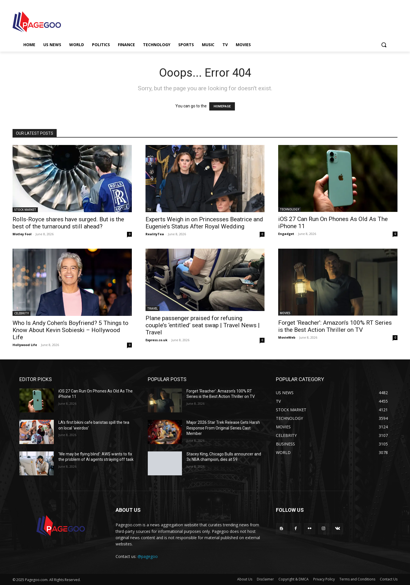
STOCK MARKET (25, 210)
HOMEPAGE (222, 106)
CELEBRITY (21, 313)
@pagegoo (148, 556)
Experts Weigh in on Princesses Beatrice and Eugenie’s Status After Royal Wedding (204, 223)
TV (149, 210)
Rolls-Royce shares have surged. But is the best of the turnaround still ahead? (68, 223)
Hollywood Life (25, 345)
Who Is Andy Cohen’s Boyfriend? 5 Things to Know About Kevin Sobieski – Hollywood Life (70, 330)
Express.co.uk (156, 340)
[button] (384, 45)
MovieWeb (286, 337)
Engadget (286, 234)
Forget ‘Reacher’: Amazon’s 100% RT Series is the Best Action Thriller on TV (335, 326)
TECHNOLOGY (289, 209)
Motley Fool (22, 234)
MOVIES (285, 313)
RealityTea (154, 234)
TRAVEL (152, 308)
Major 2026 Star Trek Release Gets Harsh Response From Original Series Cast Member (223, 428)
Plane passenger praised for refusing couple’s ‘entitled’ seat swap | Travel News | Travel (202, 325)
